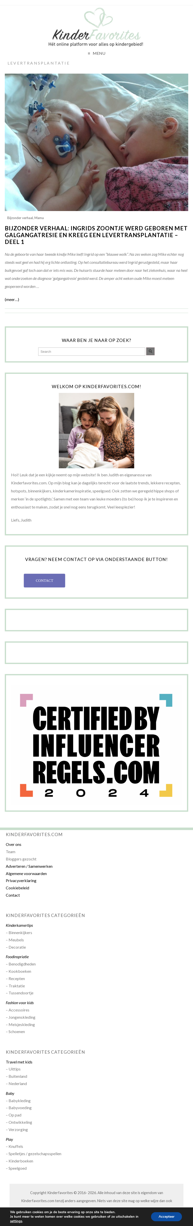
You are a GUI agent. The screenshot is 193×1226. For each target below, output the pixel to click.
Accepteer (166, 1216)
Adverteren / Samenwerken (29, 866)
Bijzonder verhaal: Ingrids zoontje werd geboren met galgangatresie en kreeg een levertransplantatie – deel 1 (96, 235)
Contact (13, 895)
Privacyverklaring (21, 880)
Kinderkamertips (19, 925)
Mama (39, 218)
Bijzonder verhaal (20, 218)
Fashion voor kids (20, 1002)
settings (16, 1221)
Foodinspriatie (17, 956)
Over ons (13, 844)
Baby (10, 1093)
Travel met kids (19, 1061)
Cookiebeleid (17, 887)
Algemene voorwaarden (26, 873)
